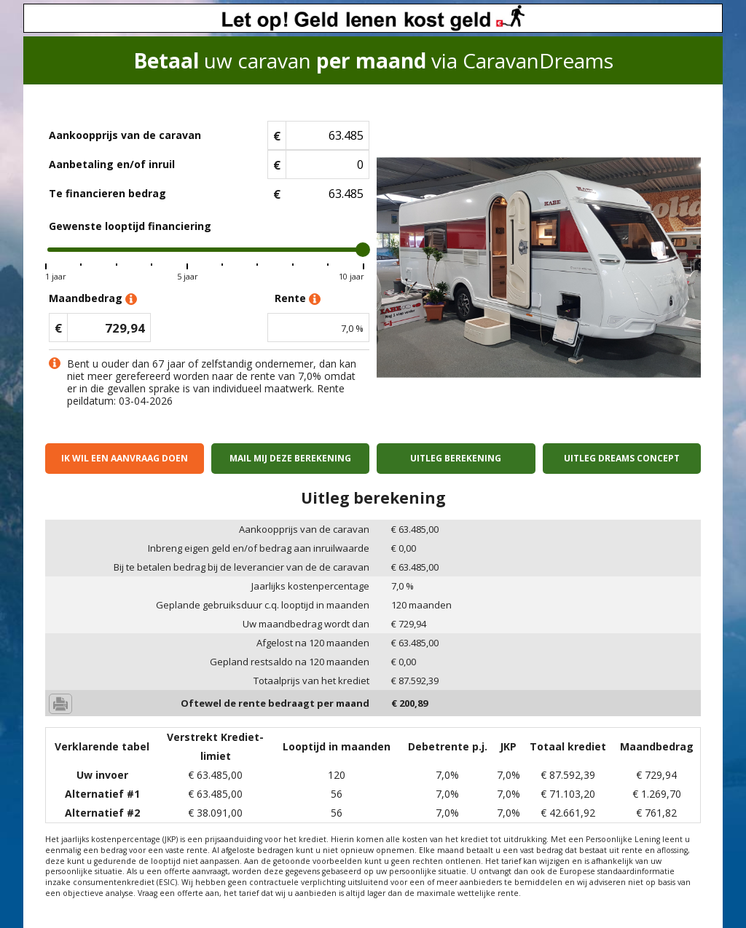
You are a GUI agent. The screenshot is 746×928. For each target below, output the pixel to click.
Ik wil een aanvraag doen (124, 458)
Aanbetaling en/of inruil (112, 164)
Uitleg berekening (455, 458)
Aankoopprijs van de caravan (125, 135)
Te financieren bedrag (107, 193)
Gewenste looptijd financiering (130, 226)
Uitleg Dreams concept (622, 458)
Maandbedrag (93, 298)
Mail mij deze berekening (290, 458)
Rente (298, 298)
